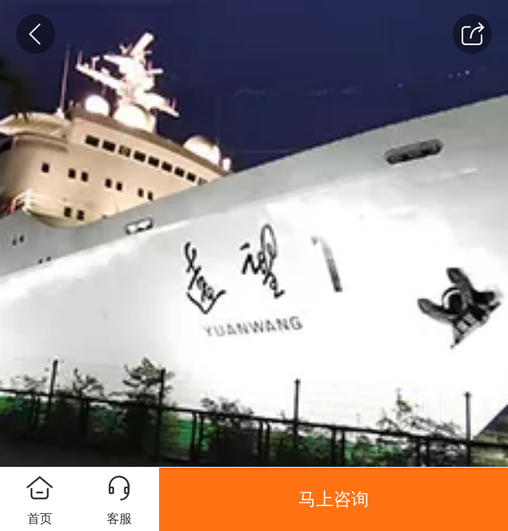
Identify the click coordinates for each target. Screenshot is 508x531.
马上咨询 (333, 499)
